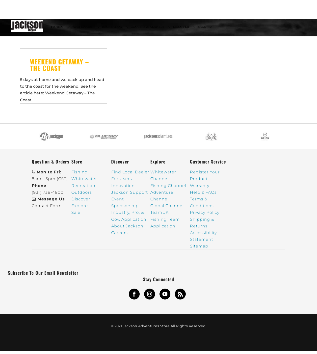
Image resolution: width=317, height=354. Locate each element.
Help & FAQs (203, 195)
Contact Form (47, 208)
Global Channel (167, 208)
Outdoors (81, 195)
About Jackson (127, 228)
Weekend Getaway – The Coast (59, 67)
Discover (80, 201)
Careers (119, 235)
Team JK (159, 215)
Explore (79, 208)
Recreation (83, 188)
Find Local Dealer (130, 175)
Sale (75, 215)
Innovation (123, 188)
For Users (121, 181)
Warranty (199, 188)
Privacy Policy (204, 215)
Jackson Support (129, 195)
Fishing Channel (168, 188)
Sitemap (199, 249)
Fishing (79, 175)
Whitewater (84, 181)
